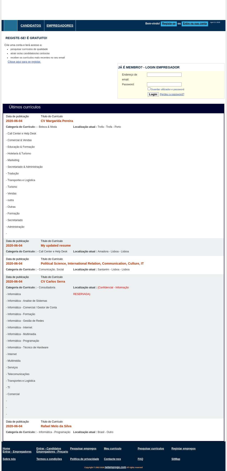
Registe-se (169, 23)
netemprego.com (115, 467)
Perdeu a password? (172, 94)
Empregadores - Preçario (52, 451)
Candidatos (31, 25)
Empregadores (60, 25)
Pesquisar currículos (151, 448)
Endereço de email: (129, 77)
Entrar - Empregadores (17, 451)
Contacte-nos (112, 459)
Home (6, 448)
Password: (128, 84)
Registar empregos (183, 448)
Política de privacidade (84, 459)
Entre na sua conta (195, 23)
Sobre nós (9, 459)
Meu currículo (112, 448)
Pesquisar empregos (83, 448)
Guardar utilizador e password (167, 89)
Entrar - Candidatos (48, 448)
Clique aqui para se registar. (24, 61)
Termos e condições (49, 459)
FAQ (140, 459)
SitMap (175, 459)
